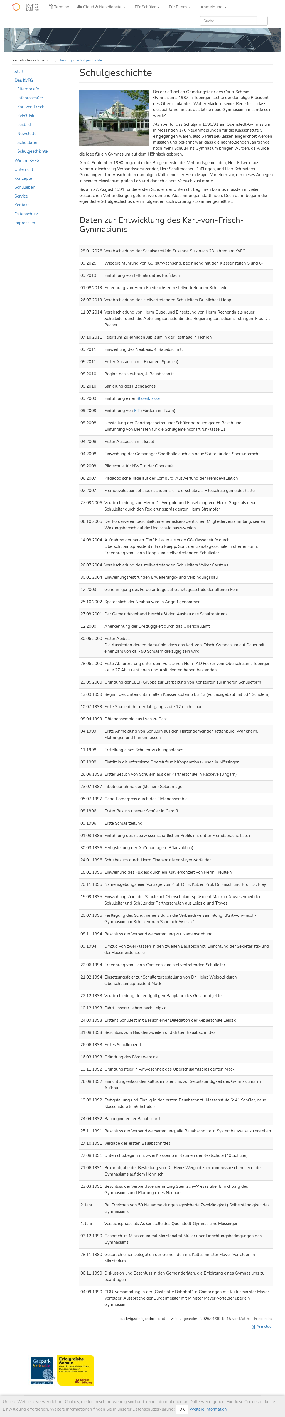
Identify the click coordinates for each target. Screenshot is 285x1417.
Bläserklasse (148, 398)
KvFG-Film (27, 116)
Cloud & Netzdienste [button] (101, 7)
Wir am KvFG (27, 160)
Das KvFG (23, 80)
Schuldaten (27, 142)
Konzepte (23, 178)
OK (182, 1409)
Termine (59, 7)
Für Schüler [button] (146, 7)
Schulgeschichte (32, 151)
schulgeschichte (89, 60)
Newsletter (27, 133)
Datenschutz (26, 214)
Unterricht (23, 169)
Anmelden (262, 1326)
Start (18, 71)
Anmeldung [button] (213, 7)
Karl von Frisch (31, 107)
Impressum (24, 223)
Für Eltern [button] (179, 7)
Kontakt (21, 205)
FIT (137, 410)
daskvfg (65, 60)
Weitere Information (207, 1409)
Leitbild (24, 124)
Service (21, 196)
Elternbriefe (28, 89)
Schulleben (24, 187)
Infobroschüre (30, 98)
